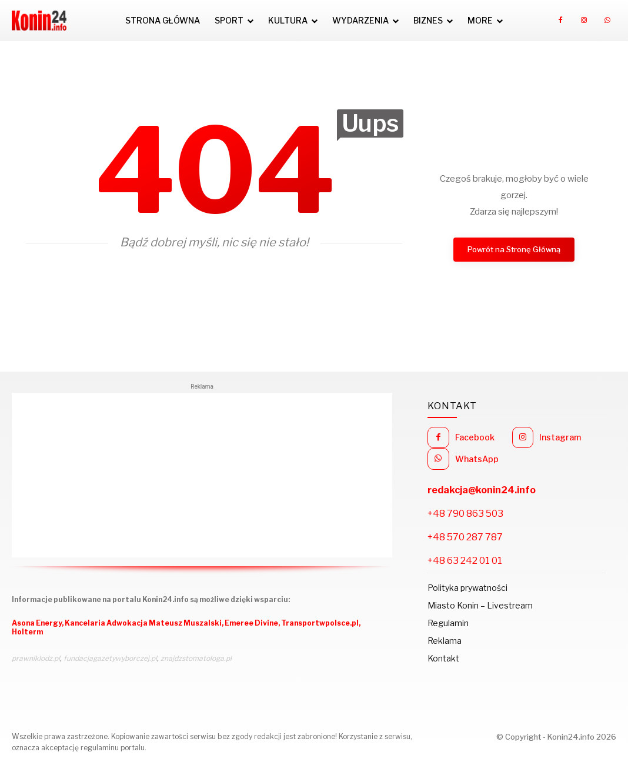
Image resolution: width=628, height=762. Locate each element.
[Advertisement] (202, 475)
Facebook (475, 437)
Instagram (560, 437)
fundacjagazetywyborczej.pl (110, 658)
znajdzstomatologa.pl (196, 658)
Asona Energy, (38, 623)
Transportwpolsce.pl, (320, 623)
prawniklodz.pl (36, 658)
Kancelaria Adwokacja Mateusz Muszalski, (145, 623)
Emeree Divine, (253, 623)
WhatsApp (477, 459)
